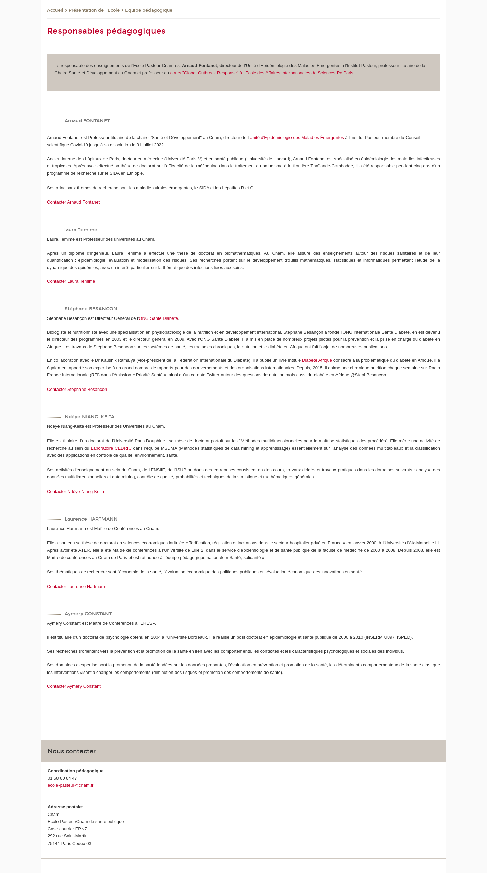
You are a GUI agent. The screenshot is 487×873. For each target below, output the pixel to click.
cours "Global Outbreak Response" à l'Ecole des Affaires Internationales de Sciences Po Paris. (262, 72)
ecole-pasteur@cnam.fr (70, 785)
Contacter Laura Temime (71, 281)
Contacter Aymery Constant (74, 686)
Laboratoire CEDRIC (112, 448)
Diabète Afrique (317, 360)
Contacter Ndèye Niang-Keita (75, 491)
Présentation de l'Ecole (94, 10)
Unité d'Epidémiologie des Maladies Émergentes (297, 137)
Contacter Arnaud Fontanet (73, 202)
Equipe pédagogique (148, 10)
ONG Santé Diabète (158, 318)
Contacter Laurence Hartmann (76, 586)
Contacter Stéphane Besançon (77, 389)
